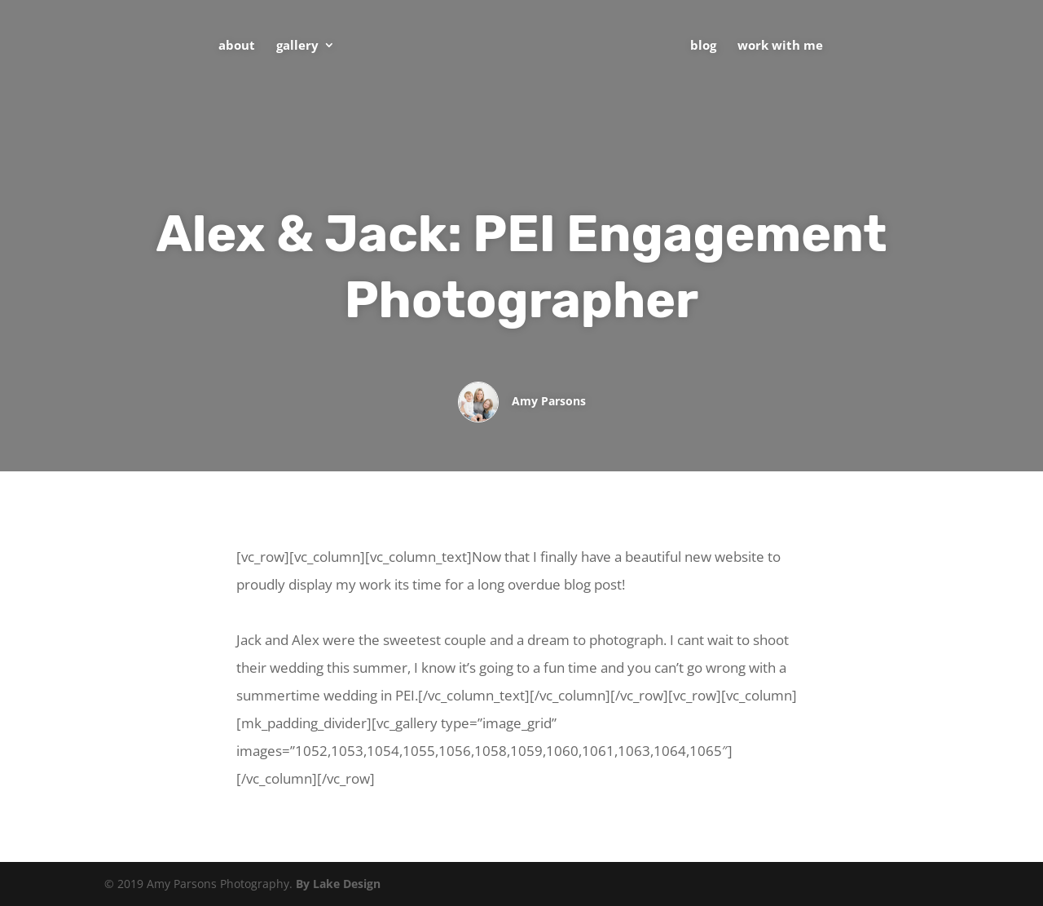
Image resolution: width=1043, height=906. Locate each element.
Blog (703, 46)
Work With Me (780, 46)
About (236, 46)
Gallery (297, 46)
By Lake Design (338, 883)
